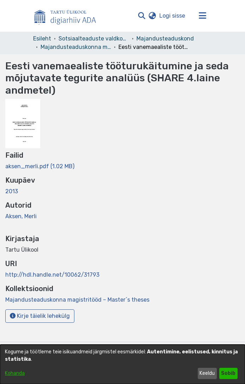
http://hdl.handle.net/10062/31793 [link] (52, 274)
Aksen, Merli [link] (21, 216)
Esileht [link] (42, 38)
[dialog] (122, 364)
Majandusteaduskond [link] (165, 38)
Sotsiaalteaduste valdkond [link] (94, 38)
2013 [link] (11, 191)
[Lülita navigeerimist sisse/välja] (203, 16)
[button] (141, 16)
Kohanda (15, 373)
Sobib (228, 373)
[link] (39, 166)
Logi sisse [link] (172, 15)
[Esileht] (68, 16)
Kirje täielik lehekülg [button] (40, 316)
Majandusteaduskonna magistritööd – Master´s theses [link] (76, 47)
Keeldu (207, 373)
